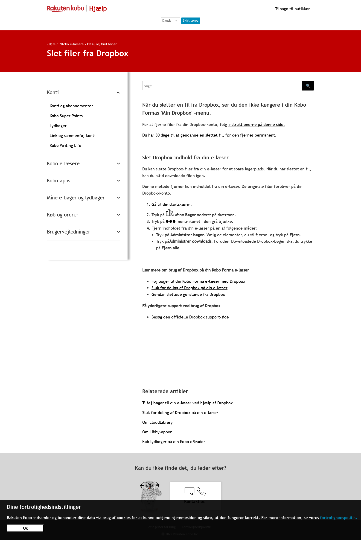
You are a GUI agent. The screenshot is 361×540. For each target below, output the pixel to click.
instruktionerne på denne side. (256, 124)
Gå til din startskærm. (171, 204)
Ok (25, 528)
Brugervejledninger (68, 232)
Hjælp (51, 44)
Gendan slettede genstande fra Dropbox (188, 294)
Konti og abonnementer (71, 105)
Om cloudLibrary (157, 422)
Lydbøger (58, 125)
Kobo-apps (58, 181)
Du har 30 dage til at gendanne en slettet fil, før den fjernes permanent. (209, 135)
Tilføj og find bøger (100, 44)
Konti (53, 92)
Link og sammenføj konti (72, 135)
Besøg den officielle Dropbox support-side (190, 317)
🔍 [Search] (308, 85)
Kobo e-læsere (70, 44)
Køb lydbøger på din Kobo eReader (173, 441)
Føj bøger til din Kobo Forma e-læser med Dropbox (198, 281)
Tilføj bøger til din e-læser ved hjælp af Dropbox (187, 403)
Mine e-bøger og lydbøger (76, 198)
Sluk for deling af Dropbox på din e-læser (189, 287)
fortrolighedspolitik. (338, 517)
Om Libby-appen (157, 432)
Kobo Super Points (66, 115)
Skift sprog (190, 20)
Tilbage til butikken (292, 8)
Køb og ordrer (63, 215)
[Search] (222, 85)
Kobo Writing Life (65, 145)
